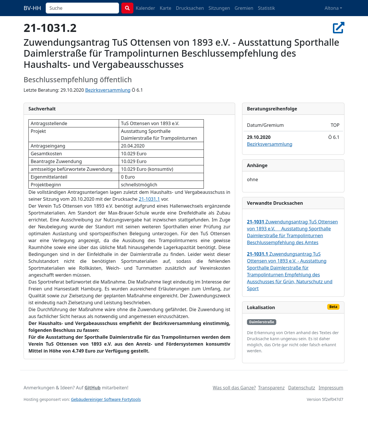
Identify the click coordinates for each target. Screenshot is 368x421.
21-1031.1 (149, 199)
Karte (165, 8)
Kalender (145, 8)
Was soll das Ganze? (234, 387)
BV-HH (32, 8)
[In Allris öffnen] (338, 27)
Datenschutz (301, 387)
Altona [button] (332, 8)
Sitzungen (219, 8)
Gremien (244, 8)
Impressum (331, 387)
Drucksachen (190, 8)
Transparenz (271, 387)
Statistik (266, 8)
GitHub (93, 387)
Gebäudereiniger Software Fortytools (106, 399)
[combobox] (82, 8)
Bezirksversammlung (108, 90)
